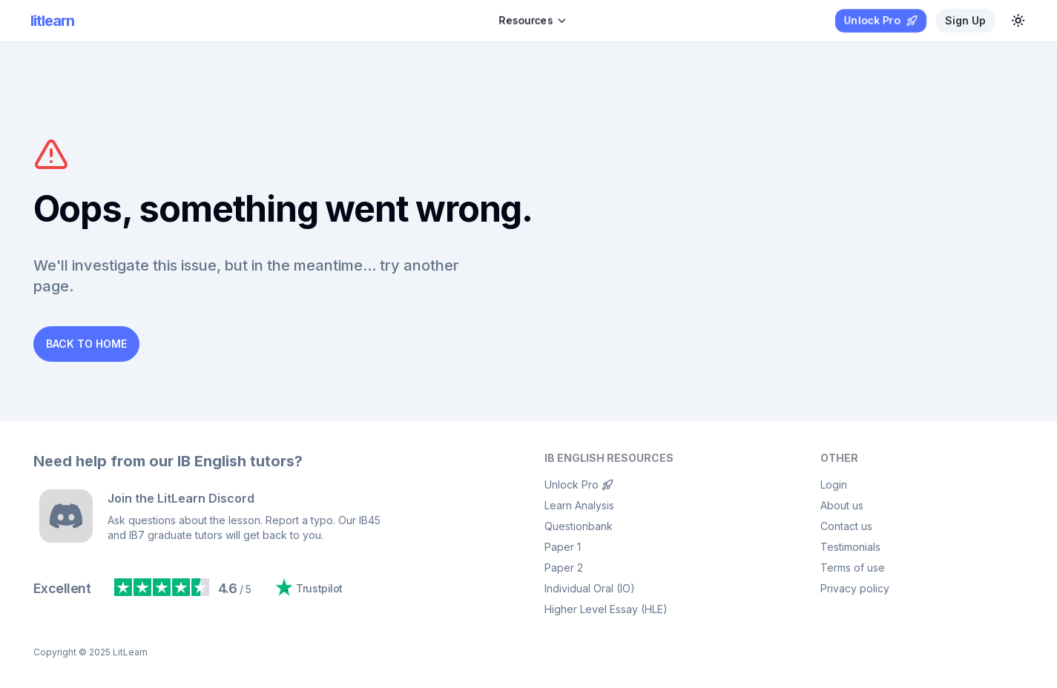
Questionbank (578, 526)
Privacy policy (854, 588)
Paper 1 (562, 546)
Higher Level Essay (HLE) (606, 609)
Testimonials (850, 546)
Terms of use (852, 567)
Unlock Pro (578, 484)
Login (833, 484)
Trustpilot (309, 587)
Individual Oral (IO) (589, 588)
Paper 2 (563, 567)
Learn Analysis (579, 505)
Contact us (846, 526)
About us (841, 505)
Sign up (965, 20)
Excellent (62, 588)
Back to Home (86, 343)
